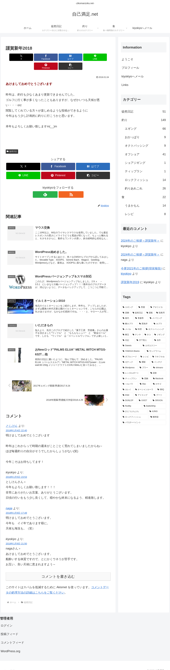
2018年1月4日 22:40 (16, 425)
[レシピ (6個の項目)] (144, 356)
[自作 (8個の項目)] (159, 340)
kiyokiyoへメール (133, 76)
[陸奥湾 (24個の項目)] (160, 312)
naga (9, 503)
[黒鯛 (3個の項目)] (145, 378)
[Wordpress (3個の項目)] (129, 367)
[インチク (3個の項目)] (158, 362)
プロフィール (130, 67)
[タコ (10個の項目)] (147, 334)
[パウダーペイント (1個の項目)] (143, 422)
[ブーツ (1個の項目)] (159, 395)
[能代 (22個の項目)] (127, 318)
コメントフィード (12, 637)
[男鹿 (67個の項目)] (142, 307)
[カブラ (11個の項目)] (159, 323)
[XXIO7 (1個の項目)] (144, 400)
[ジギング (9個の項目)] (159, 334)
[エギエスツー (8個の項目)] (153, 345)
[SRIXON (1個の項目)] (158, 400)
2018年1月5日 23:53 (16, 471)
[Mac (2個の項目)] (144, 384)
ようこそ (127, 59)
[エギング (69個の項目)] (128, 307)
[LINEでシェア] (67, 57)
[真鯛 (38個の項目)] (126, 312)
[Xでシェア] (14, 57)
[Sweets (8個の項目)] (131, 345)
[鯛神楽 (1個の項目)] (157, 417)
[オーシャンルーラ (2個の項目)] (144, 389)
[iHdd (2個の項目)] (127, 395)
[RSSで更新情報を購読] (62, 185)
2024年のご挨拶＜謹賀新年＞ (140, 240)
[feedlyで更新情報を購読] (54, 185)
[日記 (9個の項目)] (127, 340)
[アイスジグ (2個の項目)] (143, 395)
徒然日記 (12, 142)
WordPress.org (10, 645)
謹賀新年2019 (130, 282)
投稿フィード (9, 628)
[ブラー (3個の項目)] (144, 367)
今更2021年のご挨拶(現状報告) (141, 268)
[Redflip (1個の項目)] (131, 406)
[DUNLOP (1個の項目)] (129, 400)
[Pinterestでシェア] (84, 57)
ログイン (6, 620)
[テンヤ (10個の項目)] (136, 334)
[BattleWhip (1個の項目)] (154, 406)
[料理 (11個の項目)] (139, 329)
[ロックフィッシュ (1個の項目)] (134, 417)
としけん (11, 420)
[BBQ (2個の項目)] (161, 389)
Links (125, 85)
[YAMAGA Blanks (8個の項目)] (133, 351)
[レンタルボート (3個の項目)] (134, 373)
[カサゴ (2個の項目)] (159, 384)
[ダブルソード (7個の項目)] (129, 356)
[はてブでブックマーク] (49, 57)
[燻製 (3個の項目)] (144, 362)
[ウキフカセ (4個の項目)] (158, 356)
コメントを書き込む (58, 571)
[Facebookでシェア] (31, 57)
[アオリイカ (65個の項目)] (157, 307)
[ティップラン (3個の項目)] (130, 378)
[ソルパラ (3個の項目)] (129, 384)
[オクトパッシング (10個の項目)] (155, 329)
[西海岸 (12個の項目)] (145, 323)
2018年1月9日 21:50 (16, 538)
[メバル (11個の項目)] (127, 329)
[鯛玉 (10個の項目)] (126, 334)
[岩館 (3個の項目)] (157, 373)
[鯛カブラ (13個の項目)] (129, 323)
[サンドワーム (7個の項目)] (155, 351)
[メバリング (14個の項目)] (157, 318)
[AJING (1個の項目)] (157, 411)
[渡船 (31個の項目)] (149, 312)
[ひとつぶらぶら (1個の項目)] (134, 411)
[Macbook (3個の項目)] (159, 378)
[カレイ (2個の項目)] (127, 389)
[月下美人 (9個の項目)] (143, 340)
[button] (102, 57)
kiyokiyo (126, 273)
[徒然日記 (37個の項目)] (137, 312)
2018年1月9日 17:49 (16, 507)
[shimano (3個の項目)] (159, 367)
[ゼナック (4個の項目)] (129, 362)
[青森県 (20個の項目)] (141, 318)
